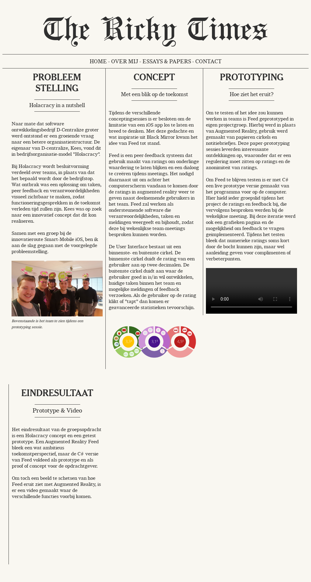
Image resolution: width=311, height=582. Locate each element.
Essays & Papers (166, 61)
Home (98, 61)
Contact (208, 61)
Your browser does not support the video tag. (251, 291)
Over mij (124, 61)
